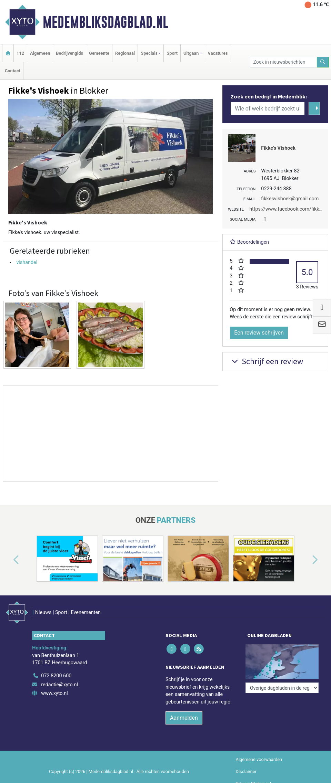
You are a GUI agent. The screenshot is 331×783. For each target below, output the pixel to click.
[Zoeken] (323, 62)
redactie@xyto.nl (59, 685)
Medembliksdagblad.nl (105, 22)
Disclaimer (246, 771)
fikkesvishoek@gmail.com (290, 199)
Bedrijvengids (69, 53)
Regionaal (125, 53)
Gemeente (99, 53)
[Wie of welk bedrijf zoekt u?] (267, 108)
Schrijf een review (266, 361)
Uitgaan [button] (191, 53)
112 (20, 53)
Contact (12, 70)
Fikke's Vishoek (278, 148)
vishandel (26, 262)
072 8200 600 (56, 676)
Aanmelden (184, 718)
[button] (8, 560)
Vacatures (218, 53)
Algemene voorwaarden (259, 759)
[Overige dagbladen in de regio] (282, 688)
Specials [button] (149, 53)
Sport (172, 53)
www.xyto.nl (54, 693)
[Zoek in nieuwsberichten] (283, 62)
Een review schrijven (259, 332)
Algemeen (40, 53)
